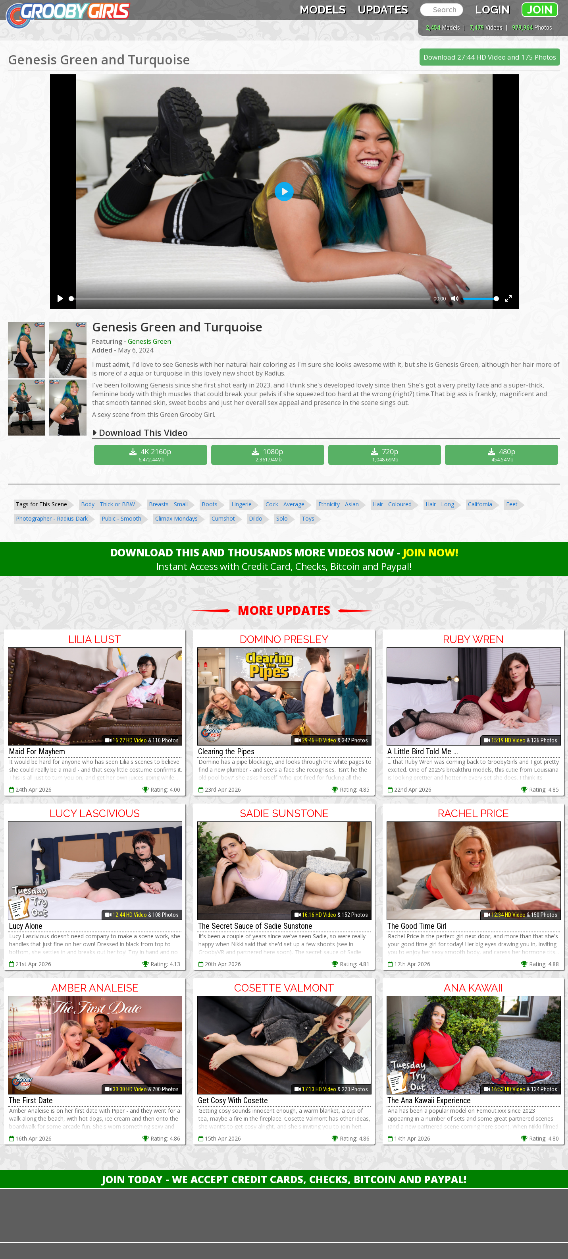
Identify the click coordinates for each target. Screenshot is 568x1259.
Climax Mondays (176, 518)
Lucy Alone (25, 926)
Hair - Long (440, 504)
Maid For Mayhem (37, 751)
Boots (210, 504)
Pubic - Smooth (121, 518)
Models (323, 9)
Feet (512, 504)
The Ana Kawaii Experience (429, 1100)
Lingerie (241, 504)
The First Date (31, 1100)
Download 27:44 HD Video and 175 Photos (490, 57)
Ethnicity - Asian (338, 504)
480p (502, 455)
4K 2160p (151, 455)
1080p (268, 455)
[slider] (249, 298)
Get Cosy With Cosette (233, 1100)
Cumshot (223, 518)
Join (540, 9)
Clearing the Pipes (226, 751)
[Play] (60, 298)
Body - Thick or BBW (108, 504)
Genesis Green (149, 341)
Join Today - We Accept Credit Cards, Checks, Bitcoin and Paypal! (284, 1179)
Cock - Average (285, 504)
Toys (308, 518)
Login (492, 9)
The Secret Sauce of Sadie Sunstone (255, 926)
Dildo (255, 518)
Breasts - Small (168, 504)
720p (385, 455)
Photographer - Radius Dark (52, 518)
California (480, 504)
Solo (282, 518)
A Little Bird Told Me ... (422, 751)
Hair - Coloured (392, 504)
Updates (383, 9)
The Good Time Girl (417, 926)
